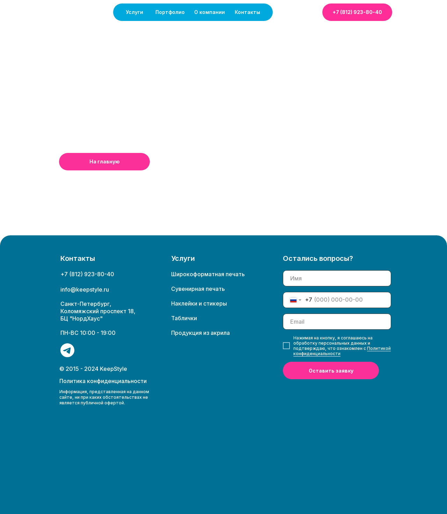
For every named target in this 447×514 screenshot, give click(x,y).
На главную (104, 161)
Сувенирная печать (198, 288)
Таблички (184, 318)
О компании (209, 12)
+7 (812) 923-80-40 (357, 12)
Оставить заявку (331, 371)
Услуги (134, 12)
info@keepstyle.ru (84, 289)
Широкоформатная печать (208, 274)
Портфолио (170, 12)
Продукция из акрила (200, 332)
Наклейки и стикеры (199, 303)
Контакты (247, 12)
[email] (337, 322)
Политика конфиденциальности (103, 380)
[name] (337, 278)
